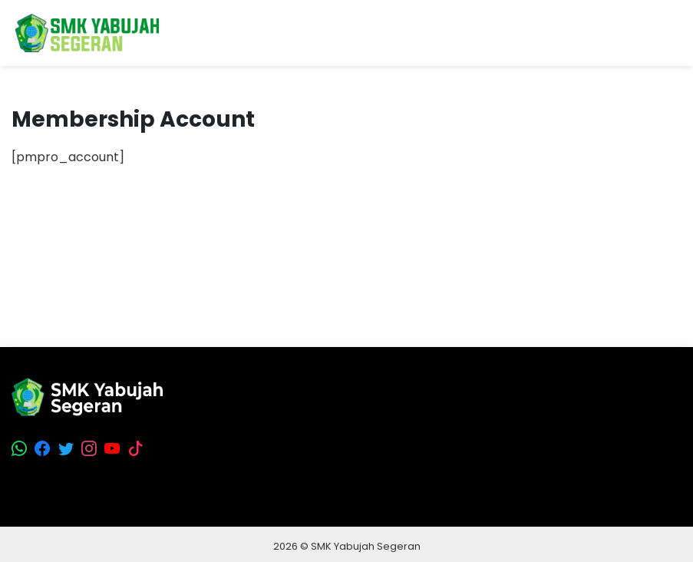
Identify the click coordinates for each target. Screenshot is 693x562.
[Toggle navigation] (669, 33)
